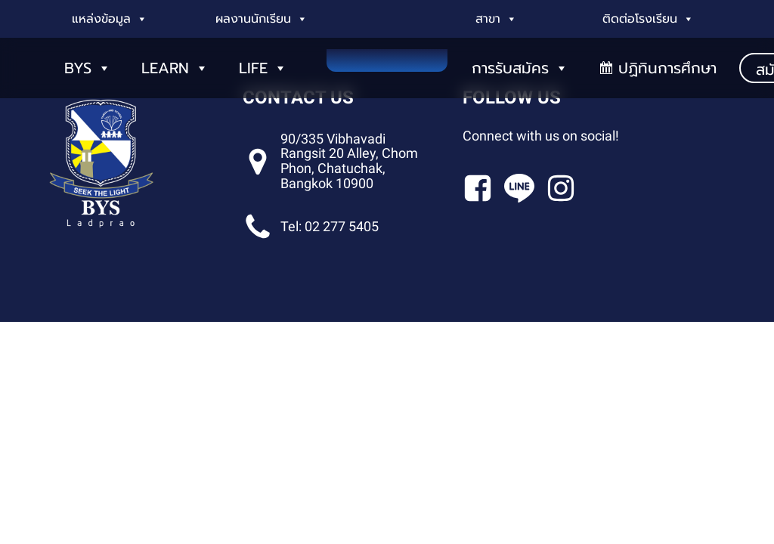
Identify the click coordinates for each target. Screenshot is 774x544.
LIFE (263, 68)
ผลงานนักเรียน (261, 19)
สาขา (496, 19)
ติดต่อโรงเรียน (648, 19)
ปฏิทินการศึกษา (667, 68)
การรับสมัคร (520, 68)
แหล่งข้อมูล (109, 19)
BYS (87, 68)
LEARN (175, 68)
